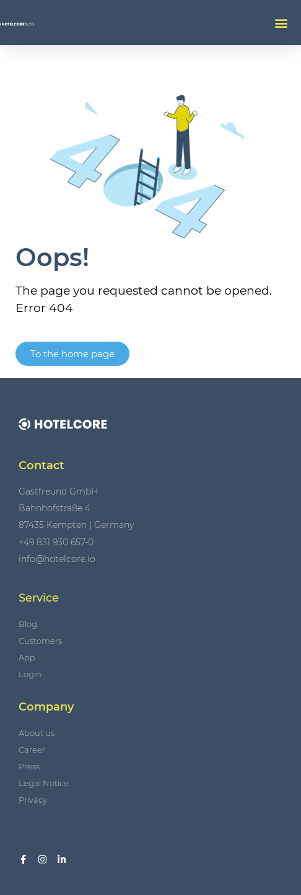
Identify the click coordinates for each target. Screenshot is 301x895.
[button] (281, 22)
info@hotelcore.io (57, 558)
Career (32, 749)
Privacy (33, 800)
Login (30, 674)
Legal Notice (44, 783)
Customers (40, 641)
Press (29, 766)
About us (37, 733)
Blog (28, 624)
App (27, 657)
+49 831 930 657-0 (56, 542)
